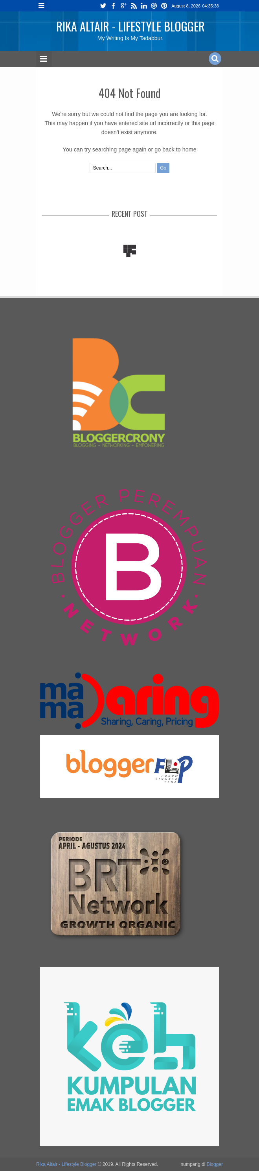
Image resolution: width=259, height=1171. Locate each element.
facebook (113, 5)
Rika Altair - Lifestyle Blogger (130, 26)
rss (134, 5)
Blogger (215, 1164)
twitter (103, 5)
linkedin (144, 5)
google (123, 5)
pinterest (164, 5)
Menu (42, 5)
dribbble (154, 5)
